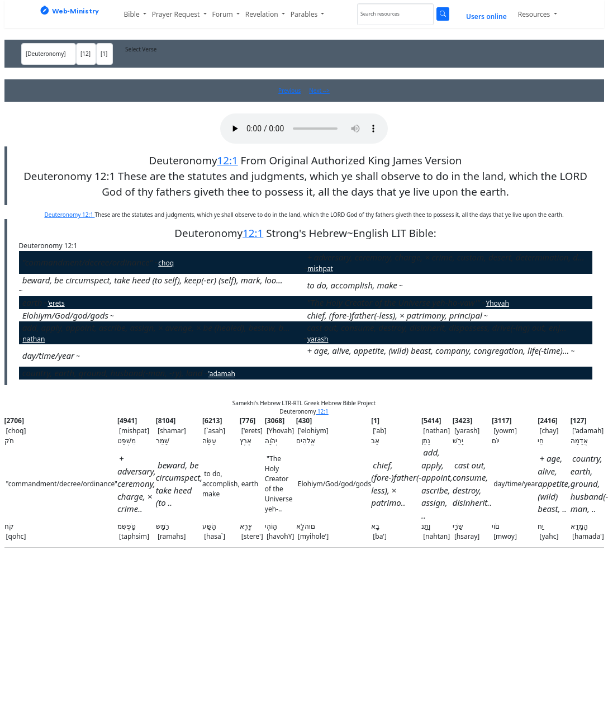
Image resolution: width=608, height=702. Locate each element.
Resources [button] (535, 14)
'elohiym (127, 316)
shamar (34, 291)
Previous (289, 90)
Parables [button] (305, 14)
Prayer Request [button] (177, 14)
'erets (56, 303)
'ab (492, 316)
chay (581, 351)
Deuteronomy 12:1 (69, 215)
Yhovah (497, 303)
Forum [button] (223, 14)
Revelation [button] (262, 14)
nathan (33, 339)
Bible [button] (132, 14)
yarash (317, 339)
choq (166, 263)
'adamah (221, 373)
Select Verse (140, 49)
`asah (411, 286)
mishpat (320, 268)
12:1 (227, 160)
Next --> (319, 90)
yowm (89, 356)
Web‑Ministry (69, 10)
